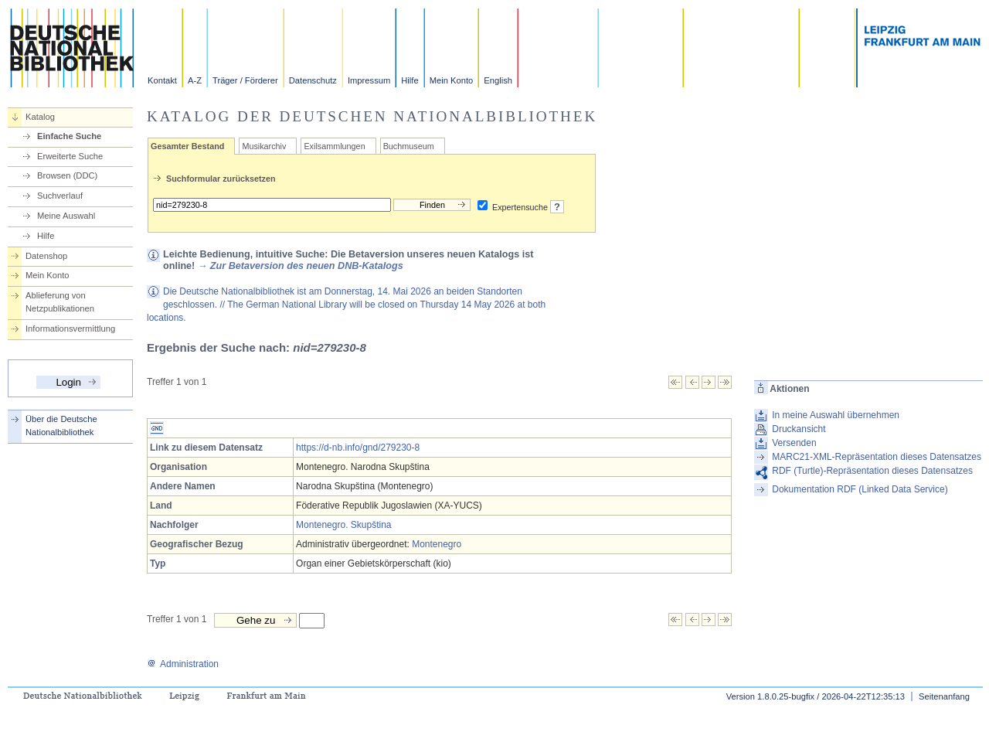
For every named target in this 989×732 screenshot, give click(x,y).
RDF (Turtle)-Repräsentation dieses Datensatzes (872, 470)
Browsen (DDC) (67, 175)
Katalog (40, 116)
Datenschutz (313, 80)
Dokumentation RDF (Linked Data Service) (859, 489)
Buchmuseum (408, 146)
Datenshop (46, 255)
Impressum (369, 80)
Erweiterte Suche (70, 156)
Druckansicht (798, 429)
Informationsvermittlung (70, 328)
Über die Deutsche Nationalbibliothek (61, 425)
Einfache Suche (69, 136)
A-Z (195, 80)
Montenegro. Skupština (343, 524)
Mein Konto (452, 80)
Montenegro (436, 544)
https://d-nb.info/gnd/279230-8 (358, 447)
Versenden (794, 442)
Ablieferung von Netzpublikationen (59, 302)
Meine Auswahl (66, 215)
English (498, 80)
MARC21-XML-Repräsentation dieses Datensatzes (876, 456)
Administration (183, 664)
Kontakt (162, 80)
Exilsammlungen (334, 146)
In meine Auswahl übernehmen (835, 415)
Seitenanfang (944, 696)
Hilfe (409, 80)
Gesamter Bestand (187, 146)
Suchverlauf (60, 195)
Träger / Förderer (245, 80)
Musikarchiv (264, 146)
